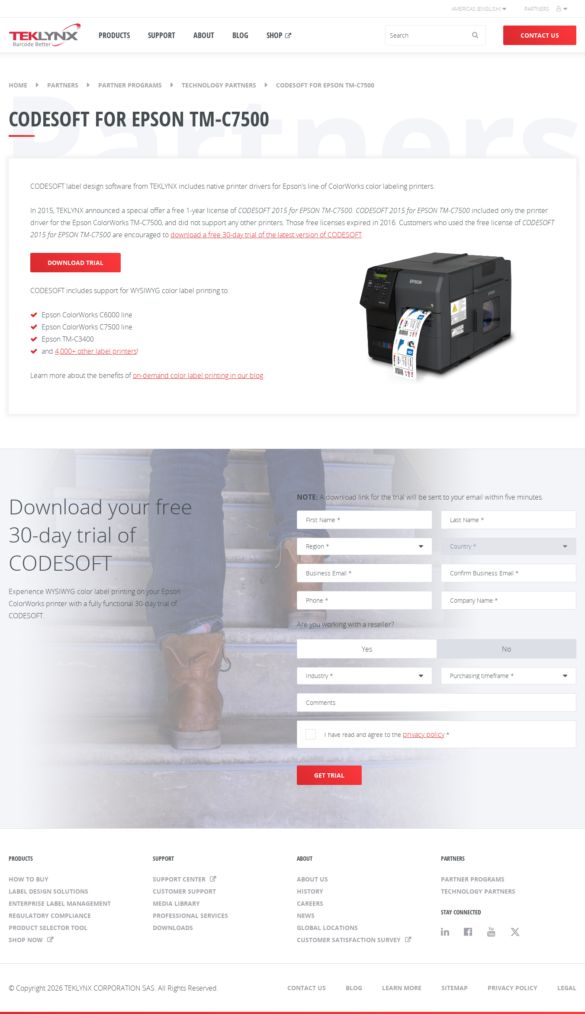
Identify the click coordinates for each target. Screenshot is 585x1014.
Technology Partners (219, 85)
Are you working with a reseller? (345, 624)
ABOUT (203, 35)
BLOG (240, 35)
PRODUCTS (114, 35)
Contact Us (540, 35)
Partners (536, 9)
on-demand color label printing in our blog (198, 375)
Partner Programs (130, 85)
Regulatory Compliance (50, 915)
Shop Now (27, 940)
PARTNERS (453, 858)
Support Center (180, 879)
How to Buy (28, 879)
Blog (354, 988)
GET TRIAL (329, 775)
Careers (310, 903)
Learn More (401, 988)
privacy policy (423, 734)
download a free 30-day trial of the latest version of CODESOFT (266, 234)
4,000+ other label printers (96, 351)
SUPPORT (161, 35)
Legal (566, 988)
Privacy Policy (512, 988)
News (306, 915)
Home (18, 85)
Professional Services (190, 915)
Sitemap (454, 988)
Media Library (176, 903)
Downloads (173, 928)
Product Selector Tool (48, 928)
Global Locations (327, 928)
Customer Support (184, 891)
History (310, 891)
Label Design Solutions (48, 891)
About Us (312, 879)
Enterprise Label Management (60, 903)
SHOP (275, 35)
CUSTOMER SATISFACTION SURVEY (349, 940)
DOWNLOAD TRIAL (75, 262)
